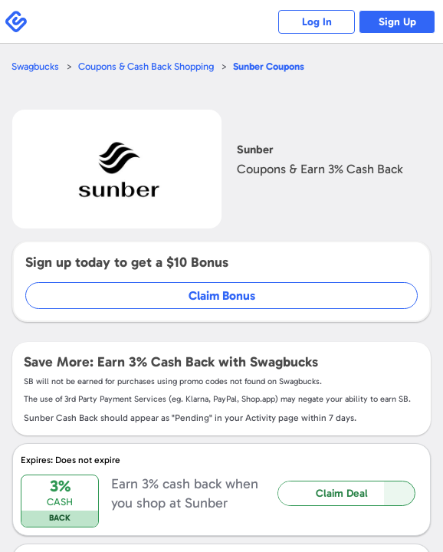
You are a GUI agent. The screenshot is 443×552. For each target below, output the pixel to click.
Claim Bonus (222, 295)
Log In (317, 21)
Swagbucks (35, 66)
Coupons (268, 66)
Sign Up (397, 21)
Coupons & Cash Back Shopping (146, 66)
